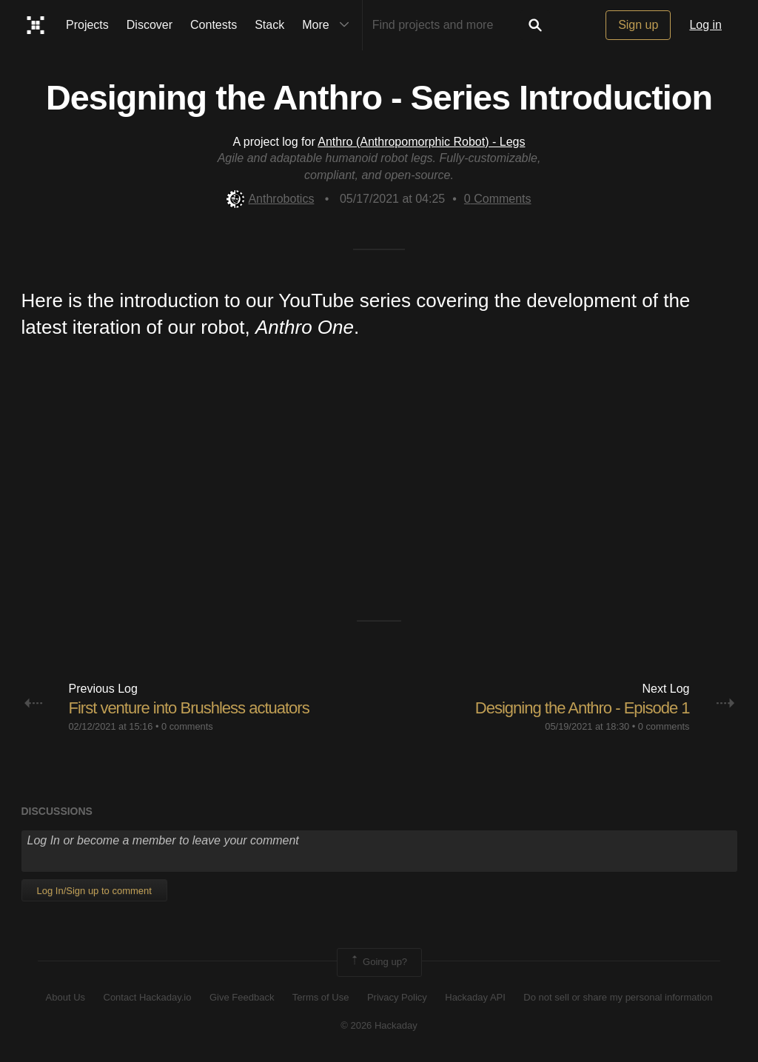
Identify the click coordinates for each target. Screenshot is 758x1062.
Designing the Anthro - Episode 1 (582, 708)
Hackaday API (475, 997)
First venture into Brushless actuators (189, 708)
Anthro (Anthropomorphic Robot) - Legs (421, 141)
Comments (497, 198)
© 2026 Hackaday (379, 1025)
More (328, 25)
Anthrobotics (270, 198)
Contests (213, 25)
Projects (87, 25)
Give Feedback (241, 997)
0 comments (187, 726)
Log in (705, 25)
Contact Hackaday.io (148, 997)
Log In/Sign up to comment (94, 890)
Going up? (378, 962)
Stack (269, 25)
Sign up (638, 25)
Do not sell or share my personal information (617, 997)
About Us (65, 997)
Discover (149, 25)
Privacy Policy (397, 997)
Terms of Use (320, 997)
